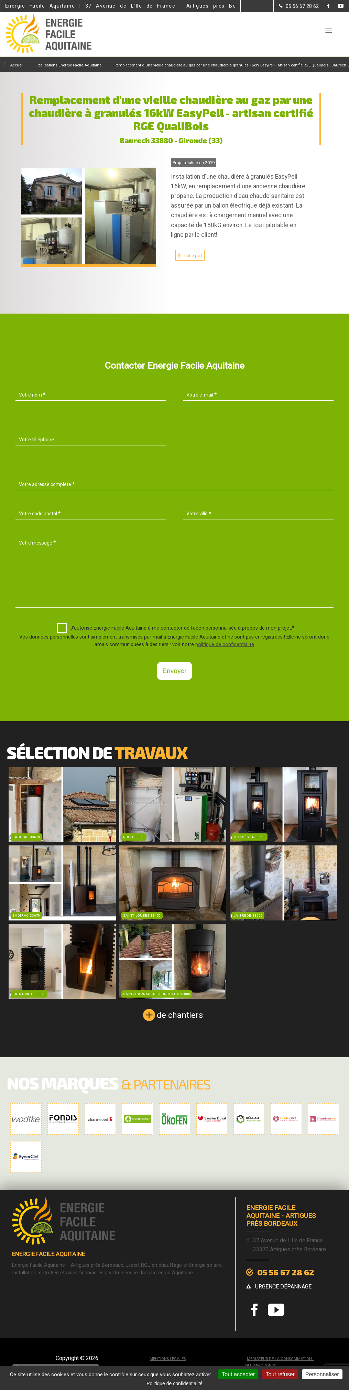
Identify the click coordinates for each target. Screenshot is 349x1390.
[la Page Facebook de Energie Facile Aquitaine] (324, 6)
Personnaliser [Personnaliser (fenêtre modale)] (322, 1374)
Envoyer (174, 670)
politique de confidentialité (224, 644)
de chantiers (180, 1015)
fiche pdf (193, 255)
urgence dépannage (283, 1286)
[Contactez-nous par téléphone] (299, 6)
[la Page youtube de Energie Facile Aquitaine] (336, 6)
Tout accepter (238, 1374)
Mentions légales (168, 1359)
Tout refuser (279, 1374)
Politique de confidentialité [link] (174, 1383)
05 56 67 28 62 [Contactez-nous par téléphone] (285, 1272)
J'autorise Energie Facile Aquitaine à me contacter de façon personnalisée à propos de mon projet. (175, 628)
